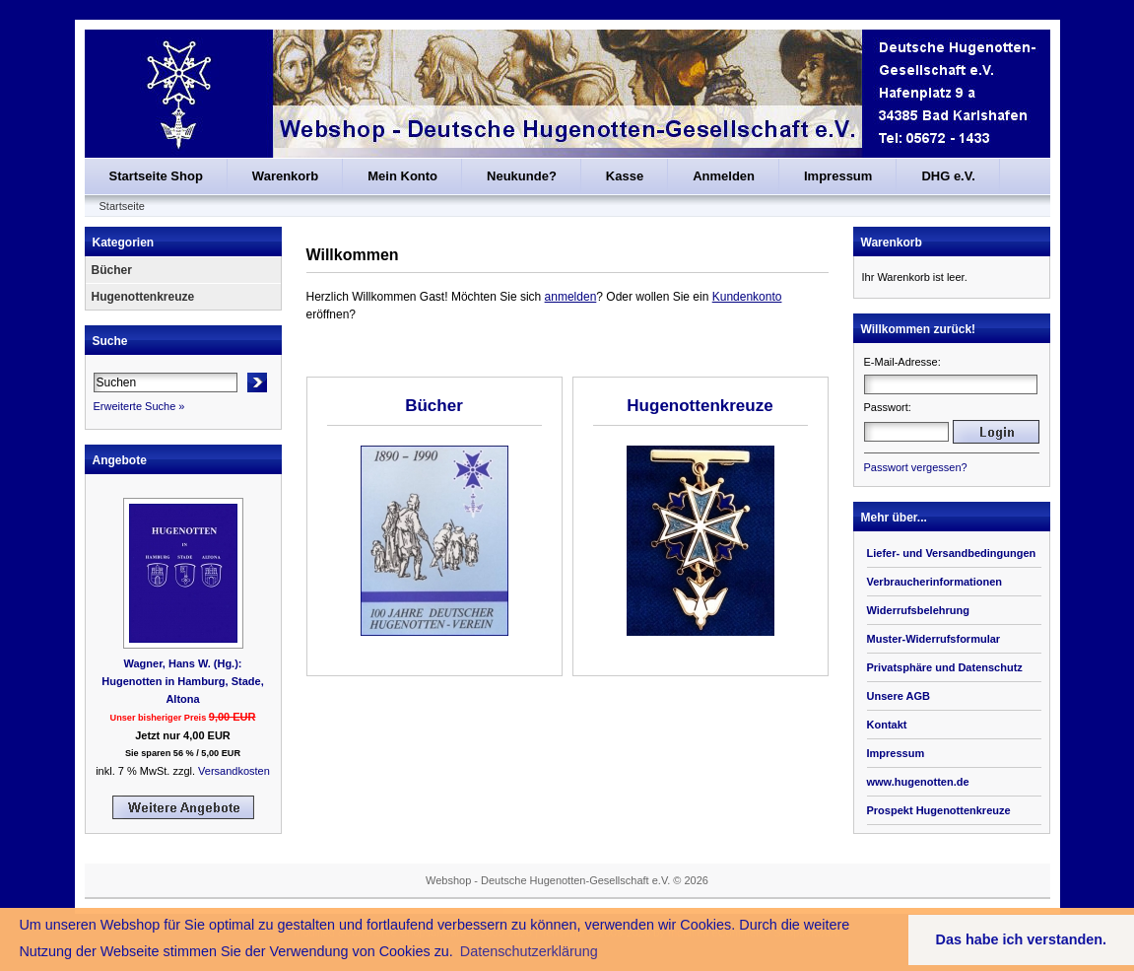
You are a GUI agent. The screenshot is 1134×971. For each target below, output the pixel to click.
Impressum (838, 176)
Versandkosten (234, 771)
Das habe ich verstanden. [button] (1021, 939)
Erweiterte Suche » (139, 406)
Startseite (122, 206)
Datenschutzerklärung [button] (529, 951)
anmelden (571, 297)
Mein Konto (402, 176)
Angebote (120, 460)
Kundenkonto (747, 297)
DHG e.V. (947, 176)
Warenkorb (285, 176)
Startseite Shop (156, 176)
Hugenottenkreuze (143, 297)
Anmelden (724, 176)
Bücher (112, 270)
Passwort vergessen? (915, 467)
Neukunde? (522, 176)
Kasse (624, 176)
